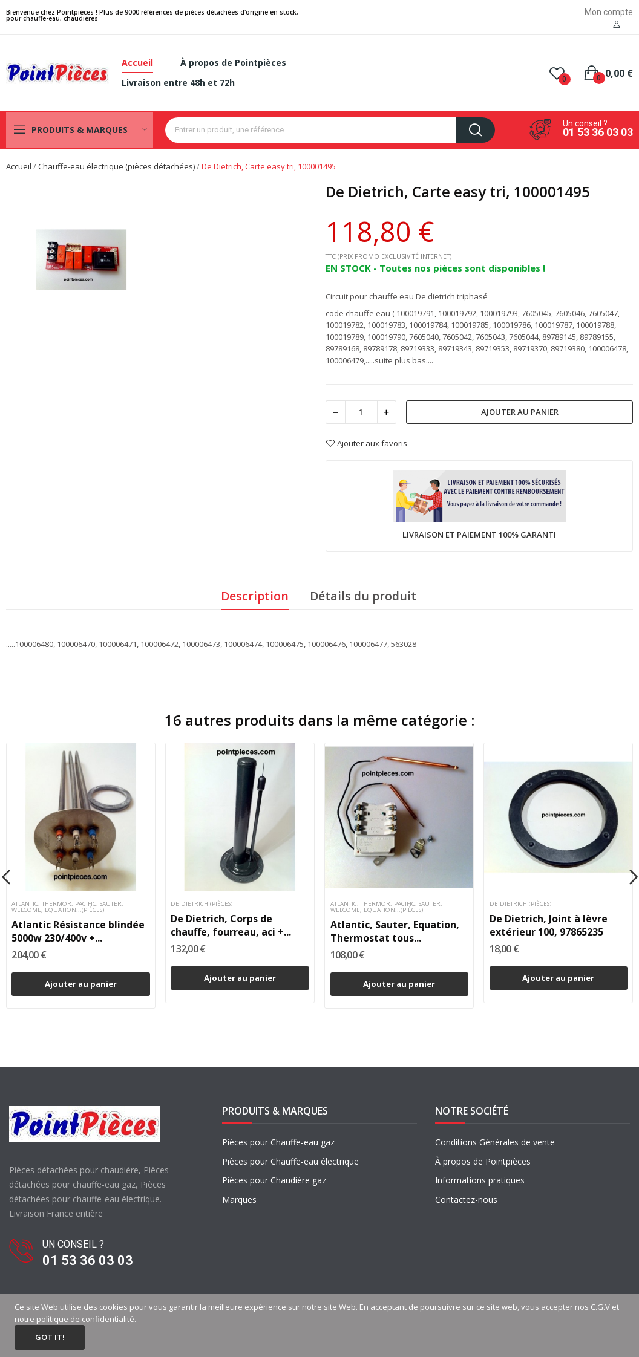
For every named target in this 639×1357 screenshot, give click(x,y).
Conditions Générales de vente (495, 1142)
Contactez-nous (466, 1199)
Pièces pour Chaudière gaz (274, 1180)
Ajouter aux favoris (366, 443)
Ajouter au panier (520, 411)
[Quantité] (361, 412)
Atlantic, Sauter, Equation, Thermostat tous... (394, 931)
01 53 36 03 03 (598, 132)
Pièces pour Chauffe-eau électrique (290, 1161)
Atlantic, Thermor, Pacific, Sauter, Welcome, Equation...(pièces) (67, 907)
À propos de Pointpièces (483, 1161)
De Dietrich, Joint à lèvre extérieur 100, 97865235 (549, 925)
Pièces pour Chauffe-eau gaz (278, 1142)
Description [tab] (255, 596)
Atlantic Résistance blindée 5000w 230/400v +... (78, 931)
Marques (239, 1199)
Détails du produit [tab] (363, 596)
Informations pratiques (480, 1180)
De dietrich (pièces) (201, 904)
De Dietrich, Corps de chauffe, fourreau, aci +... (231, 925)
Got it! (50, 1337)
